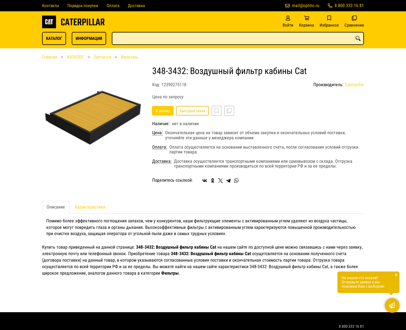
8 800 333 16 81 (349, 5)
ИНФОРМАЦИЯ (89, 38)
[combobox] (238, 38)
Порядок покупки (82, 5)
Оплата (113, 5)
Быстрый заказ (192, 110)
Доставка (136, 5)
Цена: (157, 132)
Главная (49, 57)
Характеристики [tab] (90, 207)
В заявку (163, 110)
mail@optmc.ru (305, 5)
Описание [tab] (56, 207)
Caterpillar (354, 84)
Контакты (50, 5)
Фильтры (129, 57)
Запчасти (102, 57)
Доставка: (162, 161)
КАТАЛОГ (54, 38)
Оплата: (159, 147)
